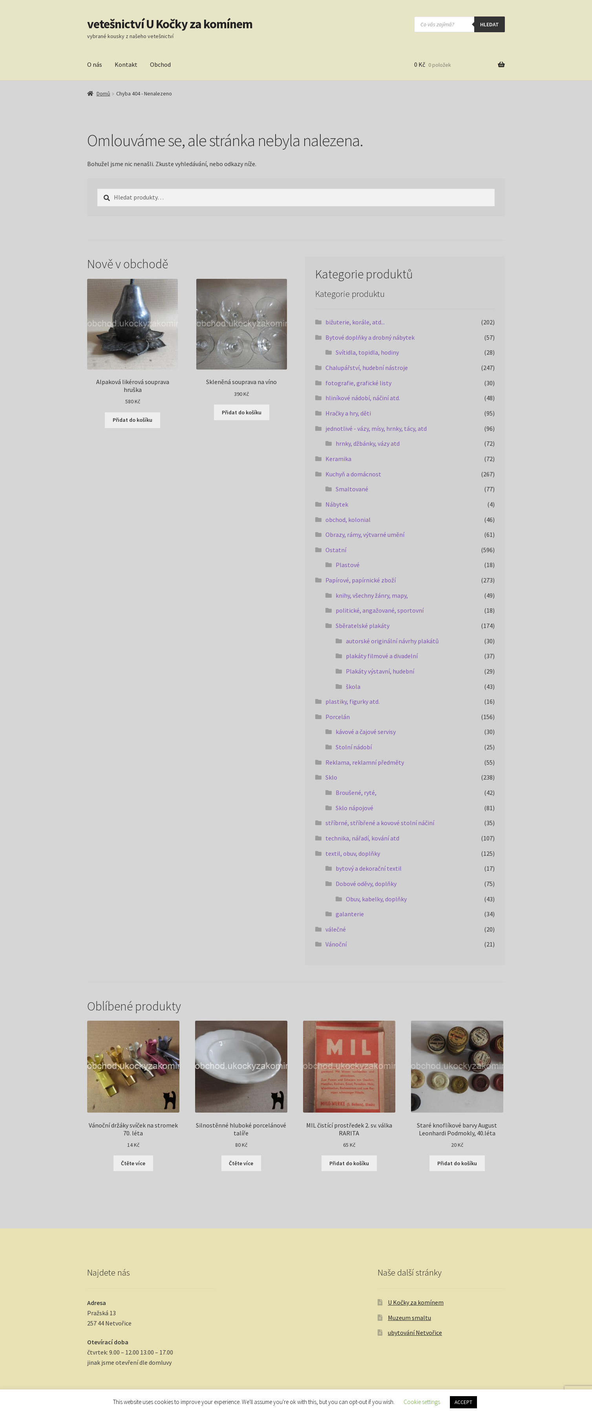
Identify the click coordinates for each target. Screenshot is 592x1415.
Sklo (331, 777)
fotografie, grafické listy (358, 383)
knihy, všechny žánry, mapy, (372, 595)
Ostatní (335, 550)
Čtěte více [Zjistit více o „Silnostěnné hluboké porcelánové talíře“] (241, 1163)
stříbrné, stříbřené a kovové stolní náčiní (379, 823)
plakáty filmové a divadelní (382, 656)
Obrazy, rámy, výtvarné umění (364, 534)
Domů (103, 93)
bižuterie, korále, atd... (355, 322)
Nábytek (336, 504)
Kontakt (126, 64)
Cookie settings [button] (422, 1402)
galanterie (350, 914)
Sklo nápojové (354, 808)
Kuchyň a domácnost (353, 474)
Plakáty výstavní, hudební (380, 671)
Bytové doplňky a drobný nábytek (370, 337)
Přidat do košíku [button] (132, 419)
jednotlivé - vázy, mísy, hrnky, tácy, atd (376, 428)
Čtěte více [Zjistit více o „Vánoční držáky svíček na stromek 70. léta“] (133, 1163)
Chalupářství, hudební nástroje (366, 368)
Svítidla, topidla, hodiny (367, 352)
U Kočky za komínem (416, 1302)
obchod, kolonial (348, 520)
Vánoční (336, 944)
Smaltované (352, 489)
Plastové (348, 565)
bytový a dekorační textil (369, 868)
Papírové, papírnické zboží (360, 580)
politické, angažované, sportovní (380, 610)
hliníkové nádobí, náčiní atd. (362, 398)
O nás (94, 64)
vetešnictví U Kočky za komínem (169, 24)
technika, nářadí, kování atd (362, 838)
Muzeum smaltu (409, 1318)
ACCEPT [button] (463, 1402)
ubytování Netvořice (415, 1332)
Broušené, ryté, (356, 792)
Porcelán (337, 717)
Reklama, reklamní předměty (364, 762)
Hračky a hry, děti (348, 413)
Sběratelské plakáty (362, 626)
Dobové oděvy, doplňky (366, 884)
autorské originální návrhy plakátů (392, 641)
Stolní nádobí (354, 747)
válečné (335, 929)
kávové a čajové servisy (366, 732)
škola (353, 686)
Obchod (160, 64)
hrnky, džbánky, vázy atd (368, 443)
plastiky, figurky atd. (352, 701)
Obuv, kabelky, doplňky (376, 899)
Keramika (338, 459)
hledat (489, 24)
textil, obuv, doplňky (352, 853)
